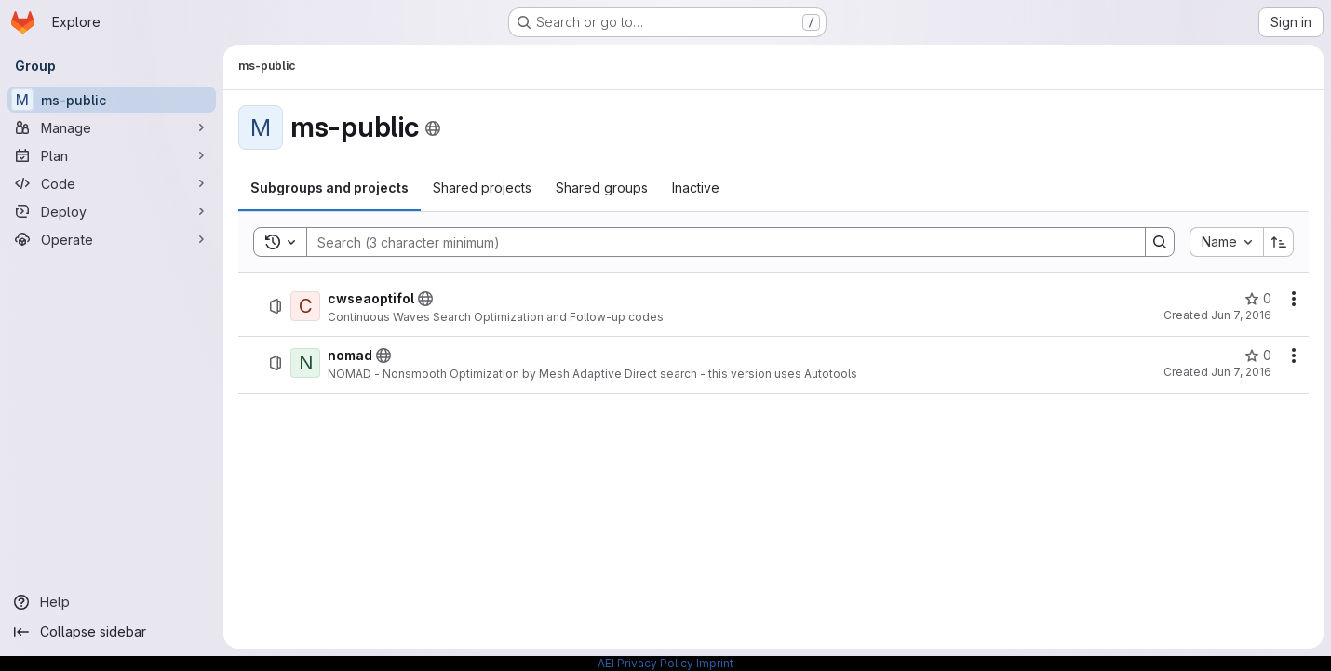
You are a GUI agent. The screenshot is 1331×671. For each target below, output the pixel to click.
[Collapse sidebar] (111, 632)
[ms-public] (111, 100)
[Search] (716, 242)
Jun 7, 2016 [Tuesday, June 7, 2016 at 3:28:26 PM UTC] (1241, 315)
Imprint (714, 663)
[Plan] (111, 155)
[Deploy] (111, 211)
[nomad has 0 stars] (1257, 355)
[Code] (111, 183)
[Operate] (111, 239)
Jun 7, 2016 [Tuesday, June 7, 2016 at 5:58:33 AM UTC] (1241, 372)
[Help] (111, 602)
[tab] (329, 188)
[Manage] (111, 127)
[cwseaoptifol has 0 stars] (1257, 298)
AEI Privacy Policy (645, 663)
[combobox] (1226, 242)
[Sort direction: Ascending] (1279, 242)
